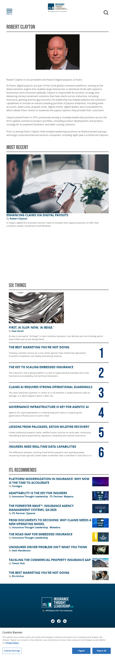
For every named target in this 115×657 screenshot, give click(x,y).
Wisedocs (55, 527)
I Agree (81, 650)
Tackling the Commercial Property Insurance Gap (50, 560)
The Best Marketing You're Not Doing (39, 573)
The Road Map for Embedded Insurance (40, 534)
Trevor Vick (18, 563)
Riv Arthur (18, 576)
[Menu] (13, 10)
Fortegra (17, 486)
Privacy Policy (12, 643)
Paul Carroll (17, 331)
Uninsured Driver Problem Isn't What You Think (48, 547)
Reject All (101, 650)
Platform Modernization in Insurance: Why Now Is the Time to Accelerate (49, 481)
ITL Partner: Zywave (23, 513)
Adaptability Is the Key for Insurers (38, 493)
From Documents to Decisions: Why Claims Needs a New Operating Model (50, 522)
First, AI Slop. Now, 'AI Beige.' (31, 327)
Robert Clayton (18, 218)
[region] (57, 642)
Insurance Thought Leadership (30, 496)
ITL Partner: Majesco (61, 496)
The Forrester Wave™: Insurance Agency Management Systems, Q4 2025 (41, 508)
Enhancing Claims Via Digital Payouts (37, 215)
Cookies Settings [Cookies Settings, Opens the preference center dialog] (12, 650)
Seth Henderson (21, 550)
